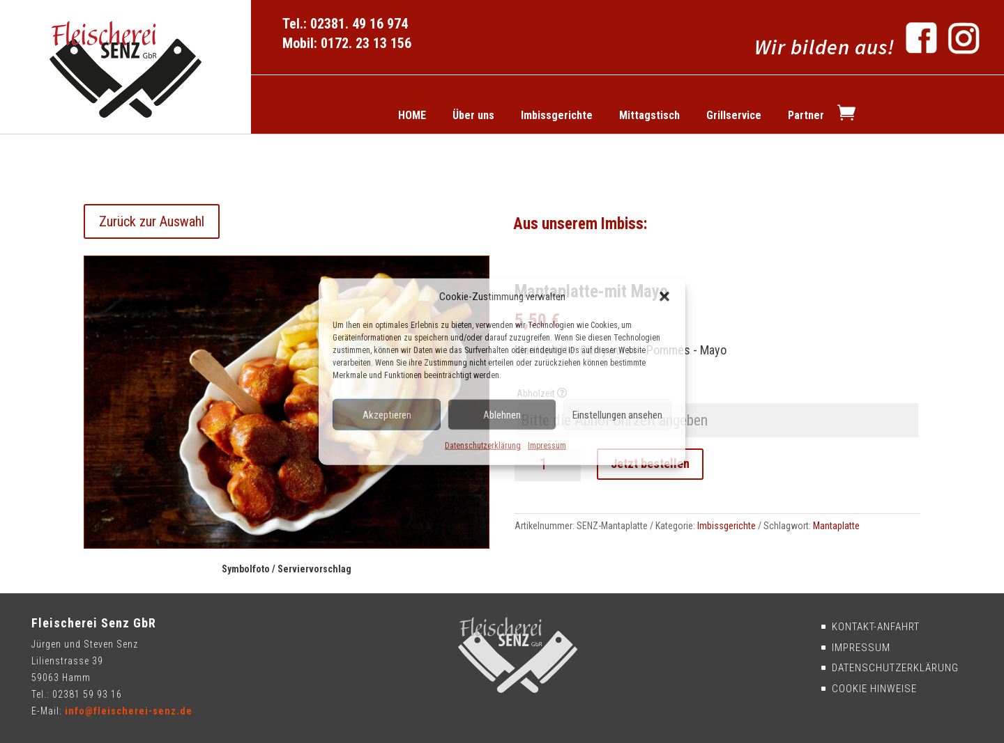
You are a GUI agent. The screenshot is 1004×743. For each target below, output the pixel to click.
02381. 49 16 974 (359, 23)
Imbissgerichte (557, 115)
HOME (412, 115)
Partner (806, 115)
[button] (664, 297)
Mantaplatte (836, 525)
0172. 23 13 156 (366, 43)
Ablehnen (502, 415)
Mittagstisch (649, 115)
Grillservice (733, 115)
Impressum (547, 446)
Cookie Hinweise (872, 688)
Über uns (473, 115)
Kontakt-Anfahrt (874, 626)
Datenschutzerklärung (483, 446)
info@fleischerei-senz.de (128, 711)
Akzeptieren (387, 415)
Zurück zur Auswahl (151, 221)
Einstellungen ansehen (617, 415)
